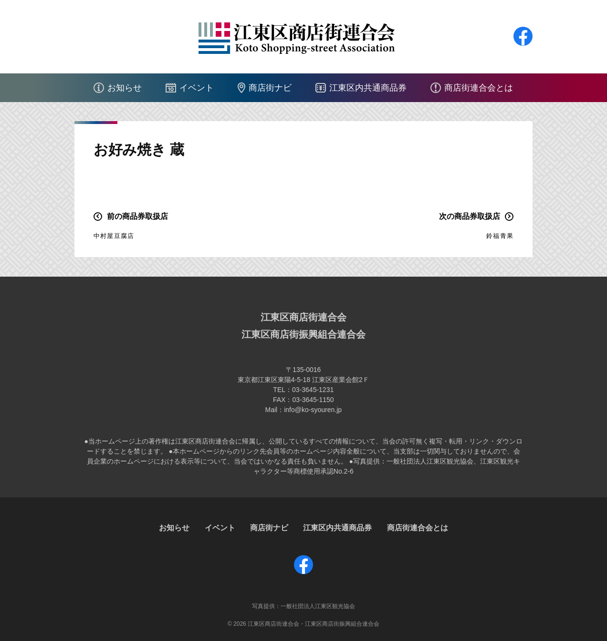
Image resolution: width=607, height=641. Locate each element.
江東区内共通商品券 (368, 88)
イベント (196, 88)
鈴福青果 (499, 235)
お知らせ (124, 88)
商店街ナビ (270, 88)
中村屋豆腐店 (114, 235)
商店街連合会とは (478, 88)
